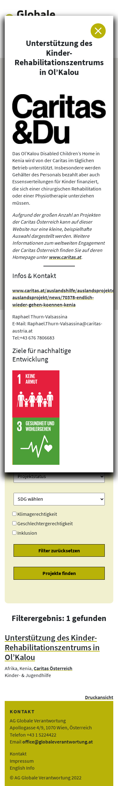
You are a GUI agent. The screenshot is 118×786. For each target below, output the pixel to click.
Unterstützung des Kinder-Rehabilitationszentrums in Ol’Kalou (52, 647)
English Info (22, 768)
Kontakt (18, 753)
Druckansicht (99, 697)
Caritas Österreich (53, 668)
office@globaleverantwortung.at (57, 741)
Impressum (22, 761)
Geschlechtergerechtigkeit (45, 523)
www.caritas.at (65, 257)
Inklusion (27, 533)
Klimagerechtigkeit (37, 514)
